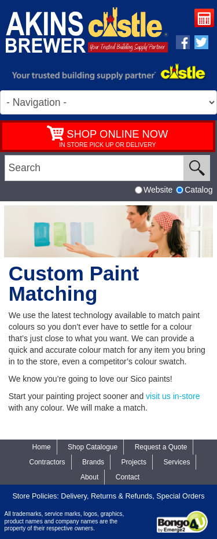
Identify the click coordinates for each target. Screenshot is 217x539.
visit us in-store (173, 396)
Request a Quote (205, 19)
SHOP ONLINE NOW (117, 134)
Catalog (194, 189)
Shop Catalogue (92, 447)
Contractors (47, 462)
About (89, 477)
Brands (93, 462)
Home (41, 447)
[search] (94, 168)
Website (153, 189)
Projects (134, 462)
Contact (127, 477)
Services (176, 462)
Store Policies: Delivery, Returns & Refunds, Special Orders (108, 496)
